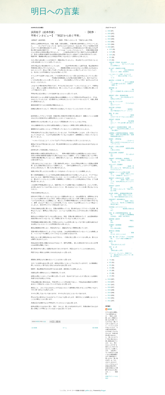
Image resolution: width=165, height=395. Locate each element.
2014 (109, 292)
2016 (109, 287)
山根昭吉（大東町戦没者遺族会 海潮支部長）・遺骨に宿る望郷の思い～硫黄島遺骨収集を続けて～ (121, 134)
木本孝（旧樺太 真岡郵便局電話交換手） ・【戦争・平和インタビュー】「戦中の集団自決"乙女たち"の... (121, 195)
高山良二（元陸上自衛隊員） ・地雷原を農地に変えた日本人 (121, 148)
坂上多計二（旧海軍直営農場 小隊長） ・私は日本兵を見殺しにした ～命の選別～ (121, 128)
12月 (111, 49)
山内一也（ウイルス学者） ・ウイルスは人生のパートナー (121, 103)
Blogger (103, 390)
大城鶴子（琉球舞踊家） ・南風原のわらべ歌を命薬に (121, 226)
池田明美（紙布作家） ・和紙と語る (121, 220)
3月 (110, 270)
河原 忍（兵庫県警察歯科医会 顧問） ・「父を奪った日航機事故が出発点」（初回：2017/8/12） (121, 214)
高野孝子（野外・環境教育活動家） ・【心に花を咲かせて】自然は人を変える (121, 97)
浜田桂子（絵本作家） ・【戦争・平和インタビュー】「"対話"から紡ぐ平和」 (121, 188)
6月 (110, 262)
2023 (109, 39)
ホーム (65, 328)
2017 (109, 284)
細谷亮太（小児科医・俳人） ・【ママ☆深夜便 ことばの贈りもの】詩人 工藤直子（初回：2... (122, 82)
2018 (109, 282)
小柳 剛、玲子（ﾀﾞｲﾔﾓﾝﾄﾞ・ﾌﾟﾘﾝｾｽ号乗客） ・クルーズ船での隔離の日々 (121, 237)
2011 (109, 301)
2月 (110, 273)
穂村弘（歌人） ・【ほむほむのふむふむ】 (121, 242)
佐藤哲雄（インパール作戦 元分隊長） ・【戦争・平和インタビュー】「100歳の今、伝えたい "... (121, 173)
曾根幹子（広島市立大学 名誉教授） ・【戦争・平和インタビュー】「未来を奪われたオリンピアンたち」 (121, 180)
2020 (109, 47)
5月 (110, 265)
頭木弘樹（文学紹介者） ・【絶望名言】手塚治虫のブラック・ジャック (121, 109)
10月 (111, 55)
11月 (111, 52)
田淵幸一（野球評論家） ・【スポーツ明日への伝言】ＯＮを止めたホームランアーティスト (121, 141)
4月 (110, 268)
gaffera (87, 390)
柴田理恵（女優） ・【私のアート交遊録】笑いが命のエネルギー (121, 90)
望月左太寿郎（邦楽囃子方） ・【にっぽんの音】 (121, 154)
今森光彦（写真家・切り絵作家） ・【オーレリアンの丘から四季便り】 (121, 64)
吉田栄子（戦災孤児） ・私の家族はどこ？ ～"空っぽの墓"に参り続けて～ (121, 122)
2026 (109, 31)
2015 (109, 290)
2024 (109, 36)
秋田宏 (110, 309)
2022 (109, 41)
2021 (109, 44)
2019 (109, 279)
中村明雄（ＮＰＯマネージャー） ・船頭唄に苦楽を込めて (121, 208)
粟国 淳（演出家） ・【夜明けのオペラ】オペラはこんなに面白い (121, 115)
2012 (109, 298)
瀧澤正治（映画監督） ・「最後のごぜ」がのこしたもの (121, 232)
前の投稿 (95, 328)
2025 (109, 33)
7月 (110, 260)
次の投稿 (34, 328)
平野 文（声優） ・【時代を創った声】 (121, 248)
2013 (109, 295)
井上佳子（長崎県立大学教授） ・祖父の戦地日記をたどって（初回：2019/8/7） (121, 70)
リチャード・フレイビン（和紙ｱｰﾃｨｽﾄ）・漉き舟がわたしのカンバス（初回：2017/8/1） (121, 254)
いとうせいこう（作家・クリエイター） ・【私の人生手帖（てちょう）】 (121, 76)
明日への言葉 (55, 11)
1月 (110, 276)
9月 (110, 57)
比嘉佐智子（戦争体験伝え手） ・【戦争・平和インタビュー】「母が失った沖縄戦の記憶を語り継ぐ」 (121, 202)
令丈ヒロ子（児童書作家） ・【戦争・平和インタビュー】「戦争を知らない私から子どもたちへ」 (121, 167)
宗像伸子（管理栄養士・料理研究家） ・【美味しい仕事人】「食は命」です (121, 160)
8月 (110, 60)
